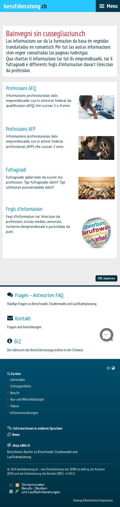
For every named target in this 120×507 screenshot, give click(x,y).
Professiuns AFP (21, 128)
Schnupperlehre (20, 386)
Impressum (106, 500)
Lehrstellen (17, 380)
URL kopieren (106, 278)
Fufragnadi (16, 169)
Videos (14, 406)
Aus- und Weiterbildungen (27, 399)
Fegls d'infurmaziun (24, 208)
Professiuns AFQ (21, 88)
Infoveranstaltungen (24, 413)
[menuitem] (111, 368)
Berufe (14, 393)
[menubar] (108, 6)
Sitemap (78, 500)
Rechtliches (91, 500)
